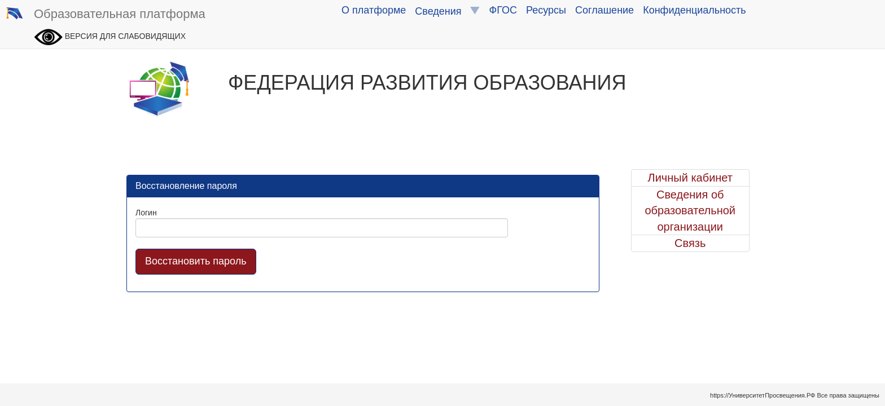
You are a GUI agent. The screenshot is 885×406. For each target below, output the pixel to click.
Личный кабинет (690, 177)
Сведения (447, 11)
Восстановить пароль (196, 261)
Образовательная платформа (105, 14)
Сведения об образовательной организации (690, 210)
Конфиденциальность (694, 10)
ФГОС (503, 10)
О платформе (373, 10)
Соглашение (604, 10)
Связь (690, 243)
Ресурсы (546, 10)
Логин (146, 212)
